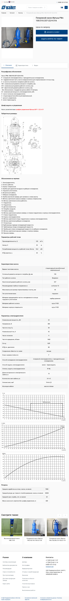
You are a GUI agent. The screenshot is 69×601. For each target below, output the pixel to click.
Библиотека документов (10, 565)
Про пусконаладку (8, 575)
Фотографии (26, 565)
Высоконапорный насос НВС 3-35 (12, 539)
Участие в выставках (28, 583)
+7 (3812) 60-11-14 (52, 562)
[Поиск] (37, 7)
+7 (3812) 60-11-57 (52, 560)
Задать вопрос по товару (51, 39)
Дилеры (24, 562)
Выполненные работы (28, 590)
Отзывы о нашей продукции (30, 572)
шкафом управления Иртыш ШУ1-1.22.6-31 (30, 109)
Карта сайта (6, 583)
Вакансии (25, 575)
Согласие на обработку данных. (48, 598)
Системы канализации (9, 562)
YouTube (6, 2)
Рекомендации (7, 568)
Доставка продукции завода (9, 579)
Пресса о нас (26, 587)
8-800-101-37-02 (63, 2)
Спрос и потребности (9, 572)
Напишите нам (49, 566)
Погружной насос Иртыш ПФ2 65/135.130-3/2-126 (35, 539)
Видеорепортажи (27, 568)
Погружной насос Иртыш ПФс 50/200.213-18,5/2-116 (57, 539)
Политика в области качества (28, 579)
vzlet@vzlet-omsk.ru (52, 574)
